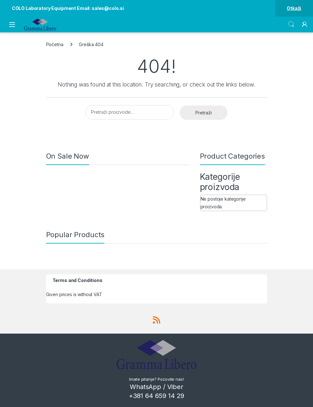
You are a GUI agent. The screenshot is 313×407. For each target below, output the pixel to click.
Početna (54, 44)
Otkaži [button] (294, 8)
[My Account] (304, 24)
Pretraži (203, 112)
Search (291, 24)
